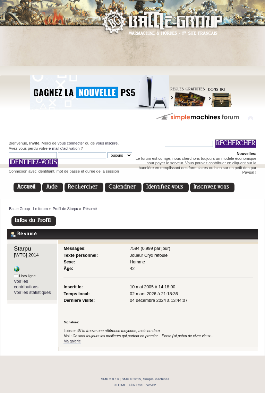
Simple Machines (156, 379)
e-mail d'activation (64, 148)
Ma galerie (71, 341)
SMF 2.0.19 (110, 379)
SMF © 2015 (131, 379)
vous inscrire (107, 143)
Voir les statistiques (32, 292)
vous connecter (71, 143)
